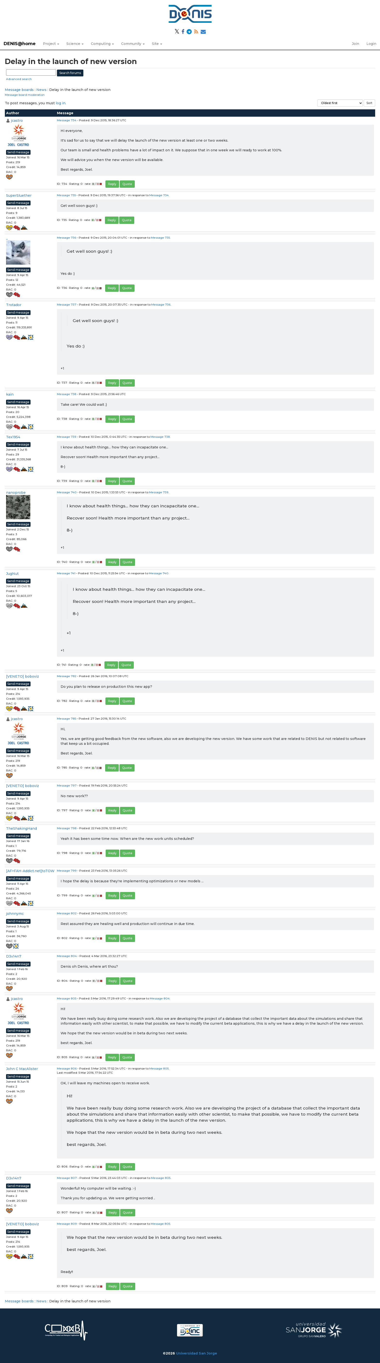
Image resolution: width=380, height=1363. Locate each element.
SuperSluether (19, 195)
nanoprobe (16, 492)
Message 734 (66, 120)
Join (355, 43)
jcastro (17, 120)
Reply (112, 184)
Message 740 (67, 492)
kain (10, 394)
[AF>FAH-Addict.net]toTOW (30, 871)
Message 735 (66, 195)
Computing (102, 43)
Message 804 (67, 956)
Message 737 (66, 304)
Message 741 (66, 573)
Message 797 (67, 785)
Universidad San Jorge (196, 1353)
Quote (127, 184)
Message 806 (67, 1068)
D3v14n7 (13, 956)
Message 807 (67, 1178)
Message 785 (66, 718)
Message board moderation (25, 95)
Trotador (13, 305)
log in (60, 103)
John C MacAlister (22, 1069)
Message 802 (67, 913)
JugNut (12, 573)
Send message (18, 152)
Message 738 (66, 394)
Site (157, 43)
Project (51, 43)
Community (133, 43)
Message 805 (66, 998)
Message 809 (67, 1223)
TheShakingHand (21, 828)
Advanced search (19, 79)
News (41, 90)
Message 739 (66, 436)
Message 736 (66, 237)
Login (371, 43)
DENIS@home (20, 43)
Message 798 (67, 828)
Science (75, 43)
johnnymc (15, 913)
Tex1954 (13, 437)
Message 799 (67, 870)
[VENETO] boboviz (22, 676)
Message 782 (66, 676)
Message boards (19, 90)
